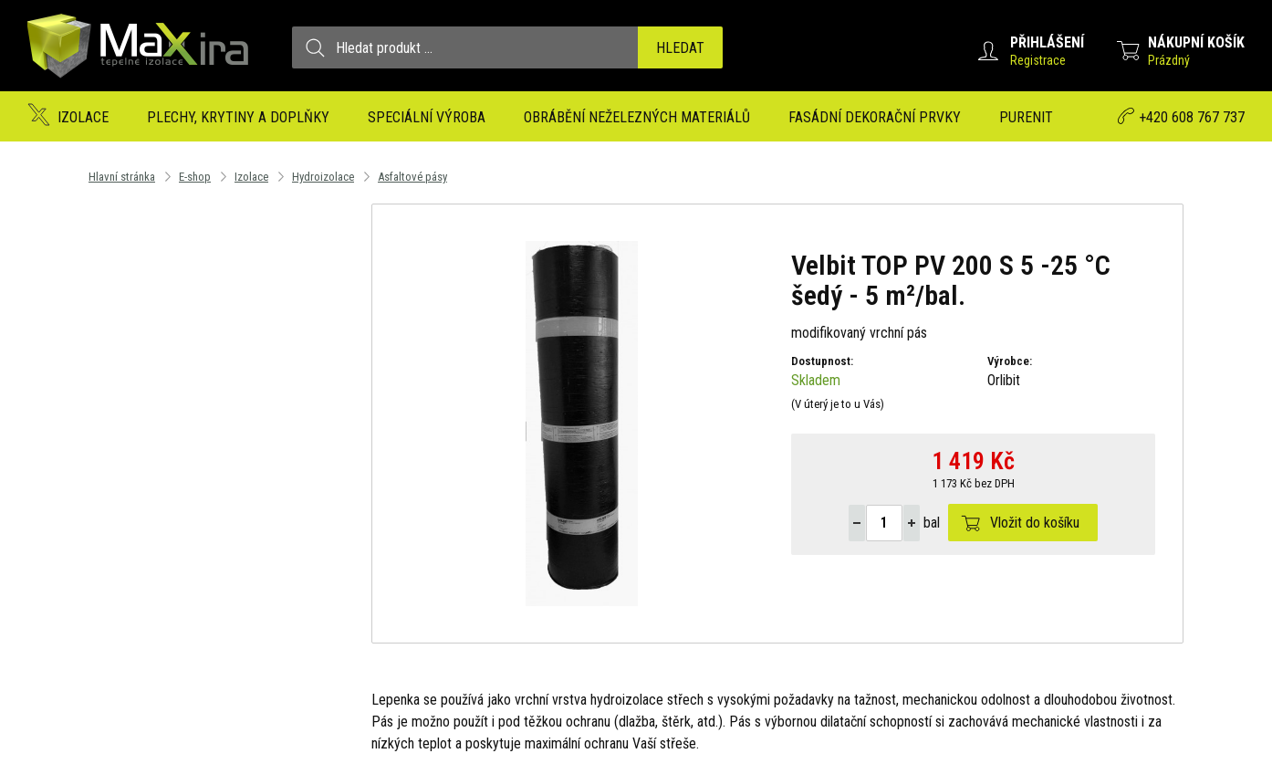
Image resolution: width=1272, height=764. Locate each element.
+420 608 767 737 (1192, 117)
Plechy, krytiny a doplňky (238, 117)
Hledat (680, 48)
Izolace (83, 117)
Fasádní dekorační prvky (874, 117)
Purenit (1026, 117)
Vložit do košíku (1034, 522)
